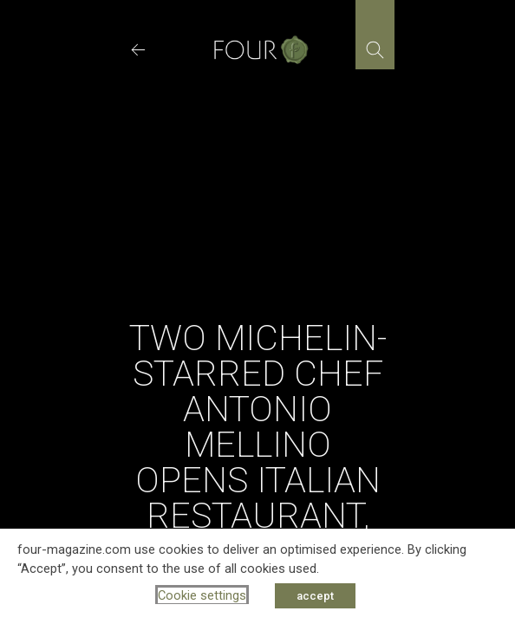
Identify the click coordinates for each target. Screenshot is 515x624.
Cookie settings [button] (202, 595)
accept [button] (315, 595)
